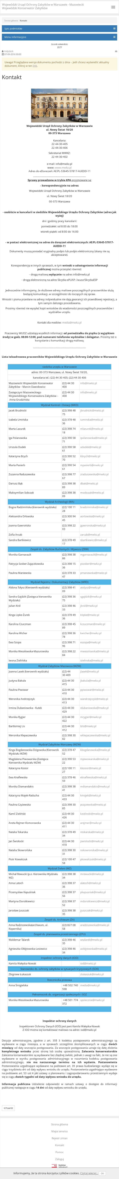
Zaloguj (59, 1159)
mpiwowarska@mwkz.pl (94, 759)
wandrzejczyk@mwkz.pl (94, 699)
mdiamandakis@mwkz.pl (95, 786)
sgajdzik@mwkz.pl (91, 596)
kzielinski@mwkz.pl (91, 813)
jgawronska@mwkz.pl (93, 525)
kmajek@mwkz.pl (90, 795)
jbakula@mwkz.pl (90, 680)
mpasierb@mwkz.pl (91, 465)
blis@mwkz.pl (88, 726)
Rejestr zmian (59, 1138)
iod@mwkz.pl (88, 963)
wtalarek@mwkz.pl (91, 939)
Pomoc (59, 1152)
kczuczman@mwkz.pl (92, 624)
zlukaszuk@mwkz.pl (92, 974)
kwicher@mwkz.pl (90, 633)
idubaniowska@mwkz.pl (94, 708)
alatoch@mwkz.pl (90, 883)
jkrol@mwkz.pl (89, 605)
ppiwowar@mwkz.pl (92, 689)
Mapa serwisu (59, 1131)
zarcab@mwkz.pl (90, 534)
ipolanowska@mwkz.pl (93, 438)
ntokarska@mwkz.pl (92, 832)
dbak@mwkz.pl (89, 483)
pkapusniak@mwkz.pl (93, 892)
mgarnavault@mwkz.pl (93, 554)
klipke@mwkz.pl (89, 615)
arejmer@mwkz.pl (90, 823)
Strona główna (11, 20)
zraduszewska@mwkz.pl (94, 474)
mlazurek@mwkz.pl (91, 428)
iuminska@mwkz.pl (91, 419)
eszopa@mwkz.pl (90, 642)
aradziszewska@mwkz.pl (94, 925)
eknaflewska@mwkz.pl (93, 777)
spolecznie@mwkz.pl (92, 1000)
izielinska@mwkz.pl (91, 660)
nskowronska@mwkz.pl (94, 850)
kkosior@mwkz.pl (90, 768)
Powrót (8, 1108)
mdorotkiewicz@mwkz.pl (95, 901)
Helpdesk (8, 51)
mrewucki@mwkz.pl (92, 874)
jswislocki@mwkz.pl (92, 841)
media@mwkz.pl (72, 322)
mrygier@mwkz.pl (90, 717)
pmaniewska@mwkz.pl (93, 573)
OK (102, 1173)
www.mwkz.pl (63, 167)
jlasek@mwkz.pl (89, 671)
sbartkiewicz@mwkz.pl (93, 540)
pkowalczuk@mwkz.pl (93, 859)
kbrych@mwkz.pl (90, 456)
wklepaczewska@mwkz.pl (95, 735)
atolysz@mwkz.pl (90, 587)
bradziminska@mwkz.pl (94, 507)
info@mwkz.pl (88, 383)
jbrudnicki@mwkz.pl (92, 410)
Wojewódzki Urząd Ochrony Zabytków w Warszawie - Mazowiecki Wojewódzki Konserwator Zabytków (43, 6)
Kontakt (59, 1145)
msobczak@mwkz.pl (92, 492)
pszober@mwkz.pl (91, 563)
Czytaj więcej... (89, 1173)
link (35, 65)
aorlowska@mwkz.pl (92, 516)
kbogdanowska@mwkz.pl (95, 750)
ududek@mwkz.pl (90, 447)
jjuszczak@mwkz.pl (91, 910)
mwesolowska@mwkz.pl (94, 651)
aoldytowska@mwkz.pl (93, 948)
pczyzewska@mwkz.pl (93, 804)
